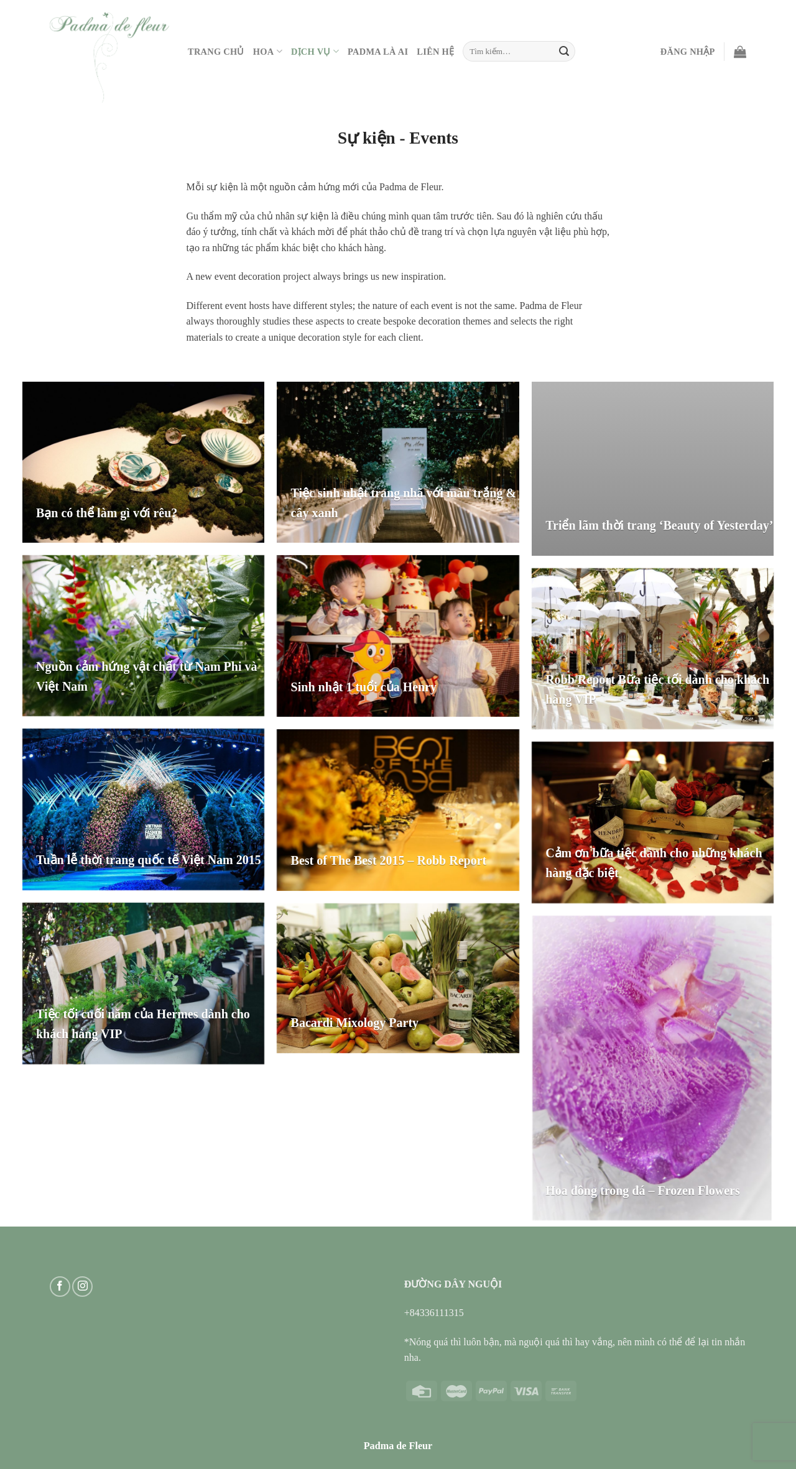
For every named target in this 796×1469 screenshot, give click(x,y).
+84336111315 (434, 1312)
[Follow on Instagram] (82, 1286)
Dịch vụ (315, 51)
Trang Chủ (216, 52)
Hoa (267, 51)
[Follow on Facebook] (60, 1286)
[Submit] (564, 51)
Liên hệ (435, 52)
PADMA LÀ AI (378, 52)
